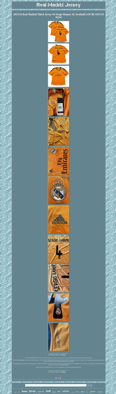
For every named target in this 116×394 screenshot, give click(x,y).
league (54, 392)
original (72, 392)
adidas (65, 391)
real (48, 391)
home (25, 391)
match (77, 392)
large (15, 392)
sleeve (83, 392)
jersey (32, 391)
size (59, 391)
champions (100, 392)
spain (19, 392)
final (87, 392)
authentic (40, 391)
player (92, 391)
